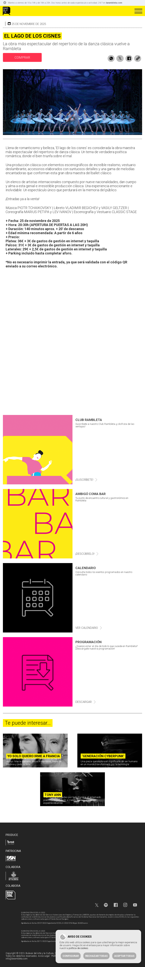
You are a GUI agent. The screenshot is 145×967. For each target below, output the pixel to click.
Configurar (71, 955)
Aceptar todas (124, 955)
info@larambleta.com (17, 958)
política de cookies (78, 948)
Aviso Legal (44, 956)
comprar (22, 57)
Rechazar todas (96, 955)
